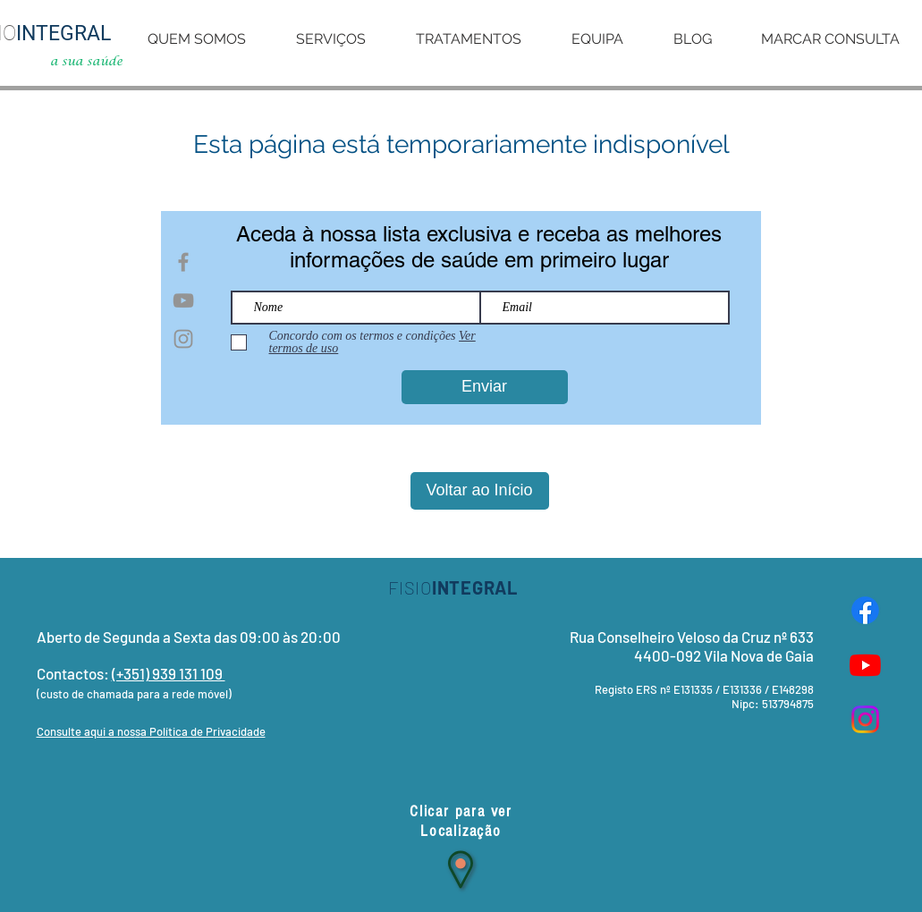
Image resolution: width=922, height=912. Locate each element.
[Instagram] (865, 719)
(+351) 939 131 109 (168, 673)
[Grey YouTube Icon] (183, 300)
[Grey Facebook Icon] (183, 261)
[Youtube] (865, 664)
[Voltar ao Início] (479, 491)
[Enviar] (485, 387)
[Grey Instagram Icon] (183, 338)
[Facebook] (865, 610)
